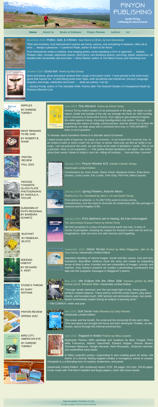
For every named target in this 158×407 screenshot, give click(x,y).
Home (33, 32)
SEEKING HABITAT (26, 261)
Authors (115, 32)
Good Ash (51, 71)
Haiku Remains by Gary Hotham (111, 311)
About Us (48, 32)
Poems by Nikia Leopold (117, 335)
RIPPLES (26, 105)
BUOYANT (28, 233)
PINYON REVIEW (31, 311)
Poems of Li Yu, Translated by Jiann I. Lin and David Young (99, 195)
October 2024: (35, 71)
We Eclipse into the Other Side (101, 280)
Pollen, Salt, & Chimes (63, 40)
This (81, 106)
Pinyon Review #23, (96, 163)
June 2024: (71, 106)
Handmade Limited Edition (94, 252)
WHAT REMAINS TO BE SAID (31, 132)
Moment (90, 106)
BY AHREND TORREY (28, 345)
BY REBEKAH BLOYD (30, 240)
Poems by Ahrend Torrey (110, 106)
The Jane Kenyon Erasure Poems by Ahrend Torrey (92, 222)
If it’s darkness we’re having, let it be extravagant (114, 218)
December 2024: (37, 40)
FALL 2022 (28, 164)
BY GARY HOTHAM (26, 291)
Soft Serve (85, 311)
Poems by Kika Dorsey (71, 71)
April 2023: (71, 335)
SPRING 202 (28, 316)
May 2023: (72, 280)
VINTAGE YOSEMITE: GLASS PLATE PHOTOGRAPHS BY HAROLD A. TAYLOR (31, 189)
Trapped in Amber (90, 335)
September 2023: (75, 249)
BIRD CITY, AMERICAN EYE (31, 337)
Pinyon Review (96, 32)
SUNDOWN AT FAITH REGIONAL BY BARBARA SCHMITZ (31, 213)
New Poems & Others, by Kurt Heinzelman (101, 40)
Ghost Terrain (96, 249)
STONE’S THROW (32, 285)
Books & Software (70, 32)
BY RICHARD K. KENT (29, 269)
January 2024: (73, 163)
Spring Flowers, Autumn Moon (102, 191)
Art (127, 32)
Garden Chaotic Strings (123, 163)
